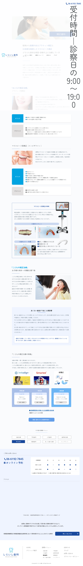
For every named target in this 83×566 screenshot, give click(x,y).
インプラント (56, 557)
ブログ (55, 55)
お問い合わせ (68, 553)
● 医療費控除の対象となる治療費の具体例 (41, 410)
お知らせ (48, 55)
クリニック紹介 (28, 55)
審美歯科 (55, 555)
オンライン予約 (14, 462)
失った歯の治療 (46, 557)
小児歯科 (45, 553)
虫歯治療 (45, 551)
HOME (28, 547)
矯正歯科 (45, 555)
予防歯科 (55, 551)
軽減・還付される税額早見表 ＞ (41, 420)
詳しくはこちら (67, 534)
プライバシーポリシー (71, 556)
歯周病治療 (56, 553)
